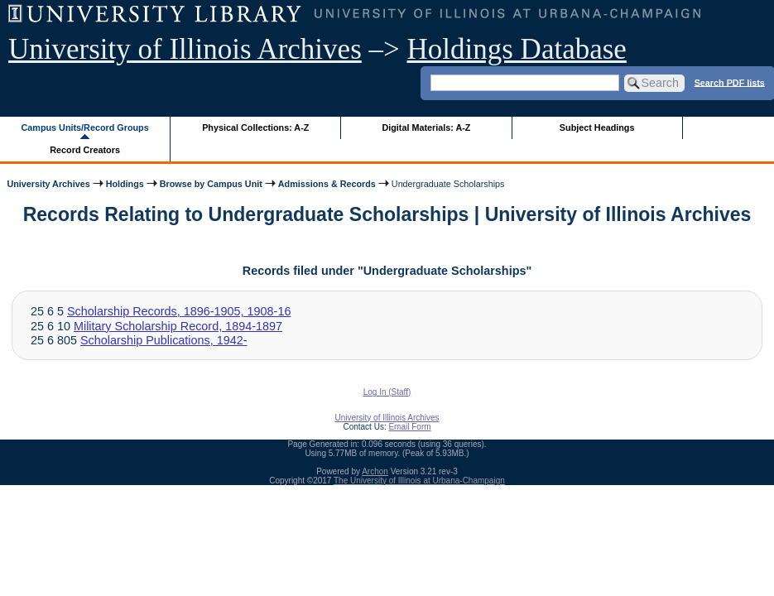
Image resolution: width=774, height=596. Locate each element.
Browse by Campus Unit (211, 184)
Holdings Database (517, 49)
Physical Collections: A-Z (255, 127)
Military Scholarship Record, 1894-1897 (178, 326)
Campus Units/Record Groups (85, 127)
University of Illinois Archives (185, 49)
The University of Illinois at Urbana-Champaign (419, 480)
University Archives (48, 184)
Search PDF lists (730, 82)
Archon (375, 471)
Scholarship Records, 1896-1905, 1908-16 (179, 311)
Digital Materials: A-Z (426, 127)
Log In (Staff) (387, 392)
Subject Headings (597, 127)
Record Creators (85, 150)
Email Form (409, 426)
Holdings (125, 184)
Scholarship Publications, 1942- (164, 340)
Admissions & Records (327, 184)
